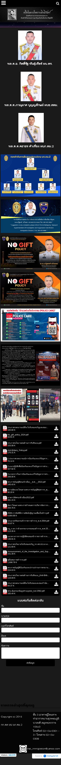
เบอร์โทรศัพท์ (7, 626)
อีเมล (3, 636)
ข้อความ (5, 645)
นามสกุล (5, 616)
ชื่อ (2, 606)
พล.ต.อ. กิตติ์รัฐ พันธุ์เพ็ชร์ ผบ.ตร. (30, 64)
